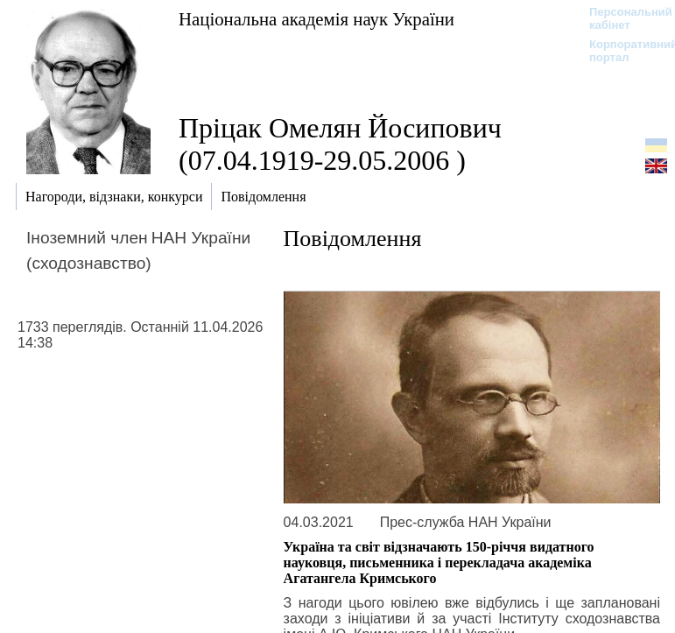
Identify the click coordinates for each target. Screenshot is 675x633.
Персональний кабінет (622, 18)
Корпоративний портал (622, 51)
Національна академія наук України (316, 19)
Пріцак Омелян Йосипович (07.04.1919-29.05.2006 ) (340, 144)
